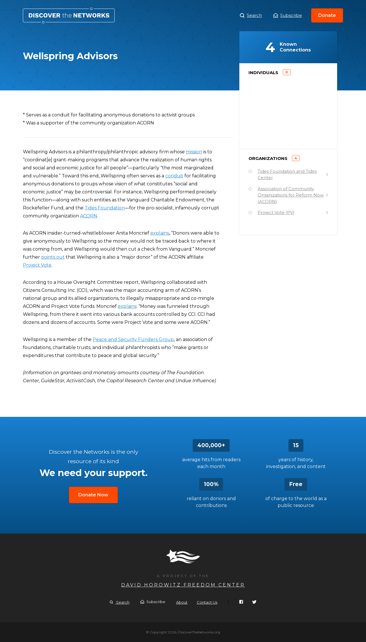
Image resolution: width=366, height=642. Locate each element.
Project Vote (37, 265)
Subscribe (287, 15)
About (182, 602)
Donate (327, 15)
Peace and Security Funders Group (133, 339)
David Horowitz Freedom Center (183, 585)
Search (251, 15)
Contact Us (207, 602)
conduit (174, 176)
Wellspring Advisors (69, 15)
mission (194, 151)
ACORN (88, 216)
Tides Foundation (105, 208)
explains (159, 233)
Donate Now (93, 495)
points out (53, 257)
